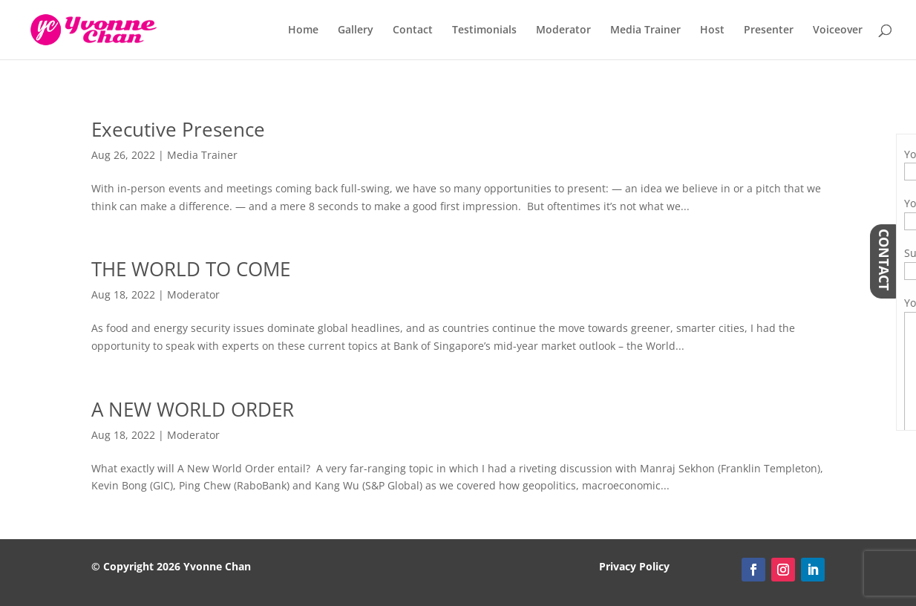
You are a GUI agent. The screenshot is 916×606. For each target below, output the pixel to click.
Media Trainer (645, 30)
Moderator (563, 30)
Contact (413, 30)
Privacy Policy (634, 566)
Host (712, 30)
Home (303, 30)
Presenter (769, 30)
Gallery (355, 30)
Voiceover (838, 30)
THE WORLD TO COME (190, 268)
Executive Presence (178, 129)
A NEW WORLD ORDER (192, 409)
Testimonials (484, 30)
